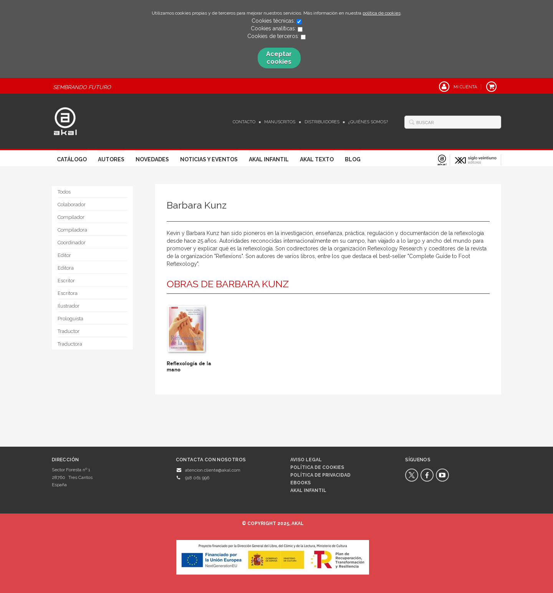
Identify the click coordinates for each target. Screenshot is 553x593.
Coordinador (72, 242)
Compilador (71, 217)
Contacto (244, 121)
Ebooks (300, 482)
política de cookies (382, 13)
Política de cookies (317, 467)
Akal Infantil (269, 159)
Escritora (68, 293)
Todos (64, 192)
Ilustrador (68, 306)
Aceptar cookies (279, 57)
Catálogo (72, 159)
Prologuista (70, 318)
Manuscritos (279, 121)
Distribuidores (322, 121)
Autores (111, 159)
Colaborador (72, 204)
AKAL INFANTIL (308, 490)
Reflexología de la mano (189, 366)
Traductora (70, 344)
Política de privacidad (320, 475)
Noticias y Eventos (209, 159)
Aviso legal (306, 459)
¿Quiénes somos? (368, 121)
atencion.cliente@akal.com (212, 470)
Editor (64, 255)
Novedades (152, 159)
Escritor (66, 280)
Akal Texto (317, 159)
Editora (66, 268)
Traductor (68, 331)
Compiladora (72, 230)
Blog (353, 159)
